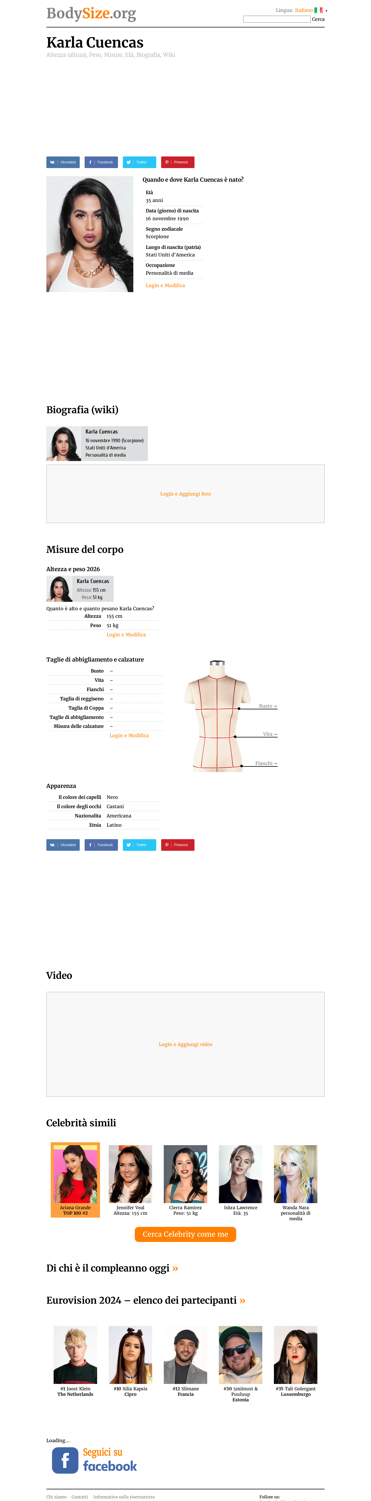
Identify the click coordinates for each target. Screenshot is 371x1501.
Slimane (185, 1391)
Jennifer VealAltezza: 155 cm (130, 1210)
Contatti (80, 1497)
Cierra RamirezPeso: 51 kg (185, 1210)
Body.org (91, 13)
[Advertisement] (185, 102)
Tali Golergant (296, 1391)
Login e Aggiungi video (185, 1044)
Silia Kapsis (131, 1391)
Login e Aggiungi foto (185, 494)
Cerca (318, 19)
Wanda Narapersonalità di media (295, 1210)
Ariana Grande (75, 1210)
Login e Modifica (165, 285)
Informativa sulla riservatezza (124, 1497)
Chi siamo (56, 1497)
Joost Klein (75, 1391)
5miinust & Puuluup (240, 1391)
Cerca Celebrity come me (185, 1234)
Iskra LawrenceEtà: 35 (240, 1210)
